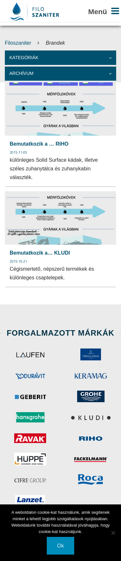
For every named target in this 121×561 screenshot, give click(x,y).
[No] (113, 532)
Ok (60, 545)
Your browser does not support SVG (35, 11)
